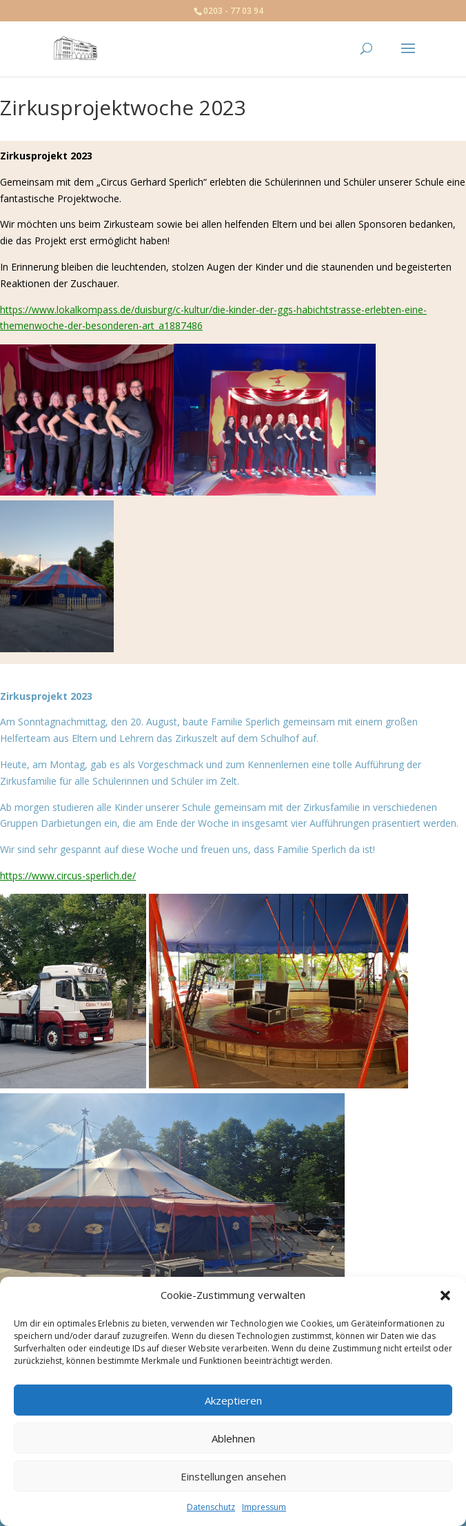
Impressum (264, 1507)
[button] (445, 1295)
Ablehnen (233, 1438)
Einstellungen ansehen (233, 1476)
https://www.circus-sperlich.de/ (68, 875)
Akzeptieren (233, 1400)
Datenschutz (211, 1507)
